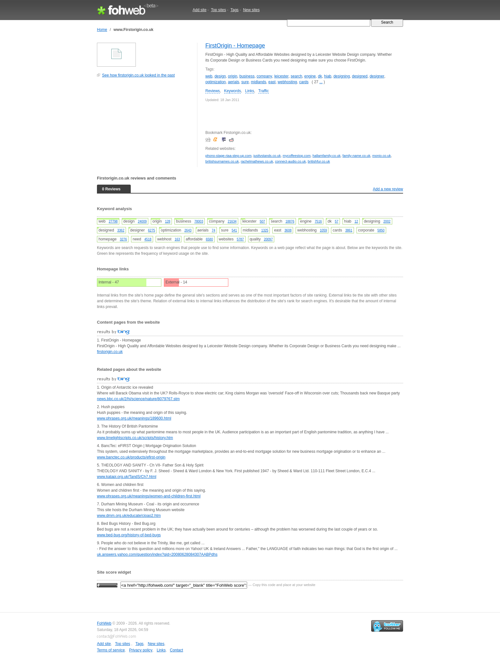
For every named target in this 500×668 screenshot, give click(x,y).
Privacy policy (140, 650)
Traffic (263, 91)
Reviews (212, 91)
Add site (199, 10)
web (208, 76)
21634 (232, 221)
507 (262, 221)
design (220, 76)
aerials (233, 82)
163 (177, 239)
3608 (287, 230)
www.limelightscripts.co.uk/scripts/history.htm (135, 438)
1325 (264, 230)
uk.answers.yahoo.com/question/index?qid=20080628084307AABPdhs (157, 554)
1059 (323, 230)
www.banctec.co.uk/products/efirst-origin (131, 457)
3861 (348, 230)
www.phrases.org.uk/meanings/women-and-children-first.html (149, 496)
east (272, 82)
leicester (281, 76)
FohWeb (104, 623)
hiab (327, 76)
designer (377, 76)
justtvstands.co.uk (267, 156)
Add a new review (388, 189)
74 (213, 230)
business (246, 76)
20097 (268, 239)
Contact (176, 650)
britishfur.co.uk (319, 161)
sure (245, 82)
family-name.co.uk (356, 156)
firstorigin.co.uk (110, 351)
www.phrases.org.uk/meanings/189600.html (134, 418)
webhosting (287, 82)
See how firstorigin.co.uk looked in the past (138, 75)
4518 (147, 239)
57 (336, 221)
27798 (113, 221)
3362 (120, 230)
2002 (386, 221)
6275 (151, 230)
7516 (318, 221)
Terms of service (111, 650)
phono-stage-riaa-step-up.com (228, 156)
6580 (209, 239)
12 (356, 221)
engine (310, 76)
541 (234, 230)
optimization (215, 82)
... (321, 82)
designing (342, 76)
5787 (240, 239)
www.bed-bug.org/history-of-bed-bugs (129, 535)
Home (102, 29)
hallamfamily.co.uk (326, 156)
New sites (251, 10)
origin (232, 76)
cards (303, 82)
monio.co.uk (381, 156)
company (264, 76)
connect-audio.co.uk (290, 161)
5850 (381, 230)
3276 (123, 239)
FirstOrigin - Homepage (235, 45)
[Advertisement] (145, 125)
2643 (187, 230)
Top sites (218, 10)
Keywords (232, 91)
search (296, 76)
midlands (258, 82)
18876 (289, 221)
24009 (142, 221)
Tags (235, 10)
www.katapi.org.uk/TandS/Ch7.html (126, 476)
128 (167, 221)
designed (360, 76)
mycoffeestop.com (296, 156)
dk (320, 76)
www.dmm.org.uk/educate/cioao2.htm (129, 515)
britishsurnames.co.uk (222, 161)
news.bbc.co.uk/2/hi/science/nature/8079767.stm (138, 399)
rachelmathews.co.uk (257, 161)
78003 (198, 221)
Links (249, 91)
